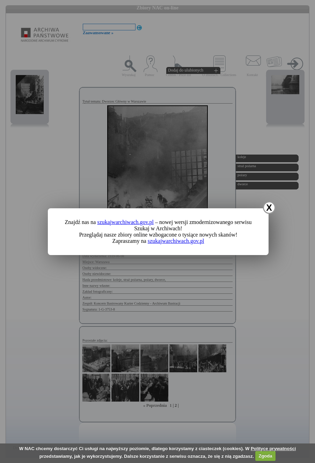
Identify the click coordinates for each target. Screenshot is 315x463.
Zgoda (265, 455)
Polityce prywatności (273, 448)
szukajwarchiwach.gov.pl (125, 222)
